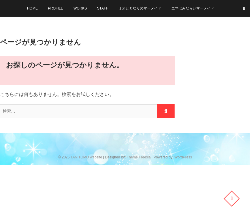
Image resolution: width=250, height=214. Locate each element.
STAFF (102, 8)
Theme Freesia (139, 157)
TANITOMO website (86, 157)
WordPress (183, 157)
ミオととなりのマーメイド (139, 8)
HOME (32, 8)
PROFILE (55, 8)
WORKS (80, 8)
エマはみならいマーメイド (192, 8)
